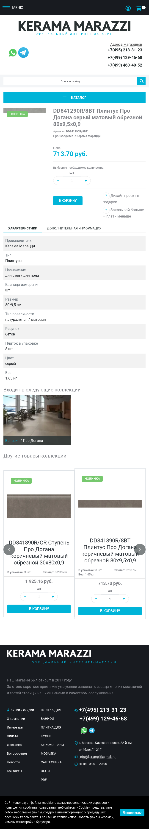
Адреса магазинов (126, 44)
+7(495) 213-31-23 (125, 49)
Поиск (141, 81)
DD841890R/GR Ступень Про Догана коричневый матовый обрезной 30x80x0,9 (39, 552)
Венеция (12, 440)
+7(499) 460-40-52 (125, 65)
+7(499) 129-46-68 (125, 57)
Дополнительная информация (74, 228)
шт (71, 172)
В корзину (68, 200)
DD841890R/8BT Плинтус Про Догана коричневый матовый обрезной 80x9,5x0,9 (110, 550)
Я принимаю (132, 812)
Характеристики (22, 228)
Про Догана (33, 440)
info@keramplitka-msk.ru (98, 757)
